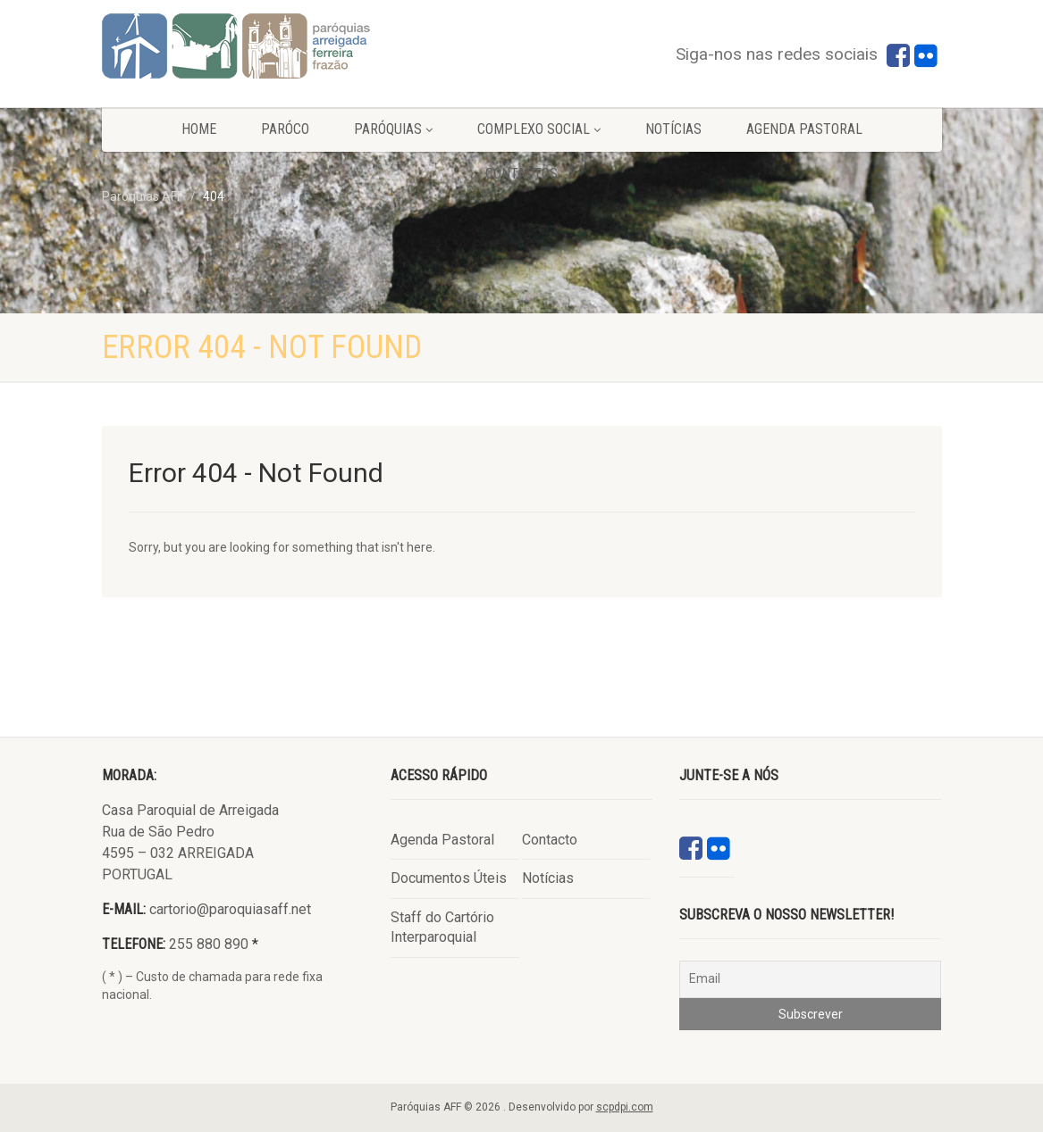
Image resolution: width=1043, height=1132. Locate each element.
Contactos (521, 173)
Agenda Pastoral (804, 129)
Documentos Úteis (449, 878)
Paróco (285, 129)
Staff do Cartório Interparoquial (442, 927)
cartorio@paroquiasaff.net (230, 909)
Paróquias (393, 129)
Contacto (549, 839)
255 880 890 (208, 944)
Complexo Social (539, 129)
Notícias (673, 129)
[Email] (810, 979)
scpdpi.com (624, 1107)
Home (198, 129)
